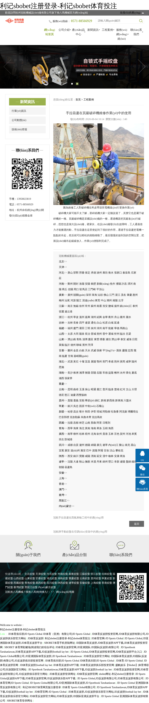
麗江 (99, 389)
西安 (70, 456)
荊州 (116, 361)
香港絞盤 (107, 582)
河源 (73, 300)
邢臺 (81, 272)
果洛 (99, 428)
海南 (93, 428)
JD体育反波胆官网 (87, 674)
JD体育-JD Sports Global (129, 660)
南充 (127, 445)
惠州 (135, 295)
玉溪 (81, 389)
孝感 (110, 361)
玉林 (110, 433)
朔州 (99, 333)
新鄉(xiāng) (103, 283)
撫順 (87, 461)
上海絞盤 (96, 582)
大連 (75, 461)
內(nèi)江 (113, 445)
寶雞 (81, 456)
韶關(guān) (79, 295)
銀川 (70, 406)
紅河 (122, 389)
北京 (61, 261)
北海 (93, 433)
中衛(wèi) (90, 406)
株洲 (75, 372)
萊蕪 (61, 345)
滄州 (99, 272)
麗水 (128, 317)
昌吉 (75, 411)
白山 (99, 322)
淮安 (105, 306)
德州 (73, 345)
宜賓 (61, 450)
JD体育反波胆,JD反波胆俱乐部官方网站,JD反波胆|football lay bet (105, 691)
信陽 (70, 289)
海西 (110, 428)
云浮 (120, 300)
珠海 (94, 295)
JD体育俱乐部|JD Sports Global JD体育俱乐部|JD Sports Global (80, 660)
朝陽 (61, 467)
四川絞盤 (52, 582)
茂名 (123, 295)
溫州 (81, 317)
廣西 (61, 433)
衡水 (110, 272)
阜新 (116, 461)
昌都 (75, 422)
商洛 (122, 456)
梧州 (87, 433)
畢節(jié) (89, 400)
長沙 (70, 372)
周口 (76, 289)
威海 (129, 339)
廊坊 (105, 272)
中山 (103, 300)
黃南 (87, 428)
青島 (79, 339)
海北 (81, 428)
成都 (70, 445)
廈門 (75, 328)
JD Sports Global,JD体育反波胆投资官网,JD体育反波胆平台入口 (106, 651)
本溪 (93, 461)
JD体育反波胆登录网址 (62, 674)
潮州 (109, 300)
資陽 (94, 450)
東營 (96, 339)
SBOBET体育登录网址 (20, 700)
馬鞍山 (124, 328)
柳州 (75, 433)
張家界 (68, 378)
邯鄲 (75, 272)
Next (141, 66)
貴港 (105, 433)
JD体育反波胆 (36, 638)
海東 (75, 428)
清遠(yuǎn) (88, 300)
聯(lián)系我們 (136, 32)
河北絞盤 (51, 574)
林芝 (81, 422)
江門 (111, 295)
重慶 (61, 383)
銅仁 (97, 400)
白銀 (81, 350)
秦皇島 (126, 272)
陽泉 (81, 333)
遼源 (87, 322)
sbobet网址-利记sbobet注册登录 (116, 674)
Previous (7, 66)
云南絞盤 (85, 578)
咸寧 (128, 361)
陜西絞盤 (63, 582)
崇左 (61, 439)
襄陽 (93, 361)
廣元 (99, 445)
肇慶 (129, 295)
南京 (70, 306)
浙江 (61, 317)
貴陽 (70, 400)
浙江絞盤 (96, 574)
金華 (105, 317)
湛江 (117, 295)
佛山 (106, 295)
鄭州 (70, 283)
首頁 (78, 99)
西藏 (61, 422)
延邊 (116, 322)
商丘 (64, 289)
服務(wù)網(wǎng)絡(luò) (121, 34)
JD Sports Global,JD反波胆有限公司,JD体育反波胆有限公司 (110, 678)
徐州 (81, 306)
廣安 (67, 450)
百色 (116, 433)
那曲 (93, 422)
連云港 (68, 311)
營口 (110, 461)
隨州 (134, 361)
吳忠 (75, 406)
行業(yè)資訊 (19, 111)
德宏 (61, 395)
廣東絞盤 (73, 574)
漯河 (130, 283)
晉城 (93, 333)
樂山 (121, 445)
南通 (99, 306)
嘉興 (87, 317)
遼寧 (61, 461)
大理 (134, 389)
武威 (93, 350)
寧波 (75, 317)
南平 (105, 328)
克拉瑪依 (97, 417)
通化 (93, 322)
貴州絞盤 (96, 578)
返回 (136, 524)
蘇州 (93, 306)
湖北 (61, 361)
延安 (99, 456)
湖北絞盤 (52, 578)
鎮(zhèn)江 (126, 306)
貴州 (61, 400)
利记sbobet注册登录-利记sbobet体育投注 (58, 6)
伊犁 (93, 411)
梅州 (61, 300)
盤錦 (128, 461)
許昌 (124, 283)
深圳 (88, 295)
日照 (134, 339)
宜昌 (87, 361)
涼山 (112, 450)
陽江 (78, 300)
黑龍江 (63, 500)
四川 (61, 445)
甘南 (70, 356)
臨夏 (64, 356)
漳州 (99, 328)
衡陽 (87, 372)
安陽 (87, 283)
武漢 (70, 361)
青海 (61, 428)
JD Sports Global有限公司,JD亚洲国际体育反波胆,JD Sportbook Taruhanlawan (73, 683)
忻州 (116, 333)
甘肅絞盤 (41, 578)
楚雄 (116, 389)
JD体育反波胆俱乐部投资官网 (97, 665)
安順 (81, 400)
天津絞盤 (41, 574)
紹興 (99, 317)
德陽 (87, 445)
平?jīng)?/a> (109, 350)
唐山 (70, 272)
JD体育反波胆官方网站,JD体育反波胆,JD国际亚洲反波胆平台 (65, 696)
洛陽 (81, 283)
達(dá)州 (75, 450)
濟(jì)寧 (115, 339)
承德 (93, 272)
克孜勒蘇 (75, 417)
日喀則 (106, 422)
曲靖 (75, 389)
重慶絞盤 (74, 578)
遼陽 (122, 461)
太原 (70, 333)
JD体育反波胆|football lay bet (36, 665)
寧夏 (61, 406)
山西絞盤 (19, 578)
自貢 (75, 445)
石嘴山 (100, 406)
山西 (61, 333)
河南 (61, 283)
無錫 (75, 306)
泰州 (135, 306)
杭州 (70, 317)
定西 (130, 350)
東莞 (97, 300)
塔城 (99, 411)
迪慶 (73, 395)
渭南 (93, 456)
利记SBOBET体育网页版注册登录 (42, 687)
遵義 (75, 400)
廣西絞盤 (41, 582)
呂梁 (128, 333)
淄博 (85, 339)
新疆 (61, 411)
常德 (105, 372)
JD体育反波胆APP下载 (66, 665)
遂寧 (105, 445)
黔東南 (119, 400)
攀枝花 (119, 450)
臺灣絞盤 (19, 587)
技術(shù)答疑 (19, 129)
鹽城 (110, 306)
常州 (87, 306)
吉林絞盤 (107, 574)
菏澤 (90, 345)
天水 (87, 350)
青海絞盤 (30, 582)
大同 (75, 333)
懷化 (128, 372)
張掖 (99, 350)
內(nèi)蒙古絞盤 (47, 587)
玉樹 (105, 428)
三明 (87, 328)
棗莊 (90, 339)
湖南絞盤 (63, 578)
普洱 (105, 389)
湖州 (93, 317)
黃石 (75, 361)
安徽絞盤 (85, 582)
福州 (70, 328)
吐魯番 (115, 411)
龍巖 (110, 328)
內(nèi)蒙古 (65, 506)
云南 (61, 389)
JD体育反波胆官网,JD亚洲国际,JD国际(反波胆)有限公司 (88, 647)
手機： (13, 199)
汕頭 (100, 295)
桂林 (81, 433)
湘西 (61, 378)
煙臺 (102, 339)
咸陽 (87, 456)
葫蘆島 (68, 467)
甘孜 (106, 450)
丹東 (99, 461)
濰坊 (108, 339)
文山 (128, 389)
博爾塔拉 (133, 411)
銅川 (75, 456)
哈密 (70, 411)
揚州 (116, 306)
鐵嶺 (134, 461)
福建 (61, 328)
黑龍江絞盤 (31, 587)
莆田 (81, 328)
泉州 (93, 328)
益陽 (110, 372)
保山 (87, 389)
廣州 (70, 295)
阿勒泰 (106, 411)
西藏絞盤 (19, 582)
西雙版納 (81, 395)
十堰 (81, 361)
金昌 (75, 350)
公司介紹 (64, 29)
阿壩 (100, 450)
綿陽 (93, 445)
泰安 (123, 339)
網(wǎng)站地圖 (65, 592)
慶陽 (124, 350)
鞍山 (81, 461)
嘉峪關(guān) (81, 356)
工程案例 (107, 29)
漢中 (105, 456)
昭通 (93, 389)
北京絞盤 (29, 574)
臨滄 (110, 389)
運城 (110, 333)
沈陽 (70, 461)
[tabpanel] (74, 67)
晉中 (105, 333)
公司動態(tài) (19, 120)
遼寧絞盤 (74, 582)
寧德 (116, 328)
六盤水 (127, 400)
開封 (75, 283)
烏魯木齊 (86, 417)
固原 (81, 406)
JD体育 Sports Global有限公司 (79, 687)
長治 (87, 333)
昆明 (70, 389)
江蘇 (61, 306)
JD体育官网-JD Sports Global (107, 638)
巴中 (88, 450)
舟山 (116, 317)
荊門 (105, 361)
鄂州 (99, 361)
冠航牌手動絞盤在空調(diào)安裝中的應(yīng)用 (80, 531)
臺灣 (61, 495)
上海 (61, 478)
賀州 (122, 433)
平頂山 (100, 289)
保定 (87, 272)
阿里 (99, 422)
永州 (122, 372)
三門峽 (92, 289)
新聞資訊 (92, 29)
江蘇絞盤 (85, 574)
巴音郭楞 (64, 417)
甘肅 (61, 350)
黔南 (103, 400)
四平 (81, 322)
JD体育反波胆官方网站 (97, 656)
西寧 (70, 428)
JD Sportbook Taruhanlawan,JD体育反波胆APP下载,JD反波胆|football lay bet (70, 669)
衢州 (110, 317)
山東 (61, 339)
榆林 (110, 456)
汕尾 (67, 300)
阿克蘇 (123, 411)
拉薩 (70, 422)
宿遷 (61, 311)
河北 (61, 272)
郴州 (116, 372)
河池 (128, 433)
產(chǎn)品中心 (78, 32)
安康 (116, 456)
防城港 (68, 439)
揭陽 (115, 300)
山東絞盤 (30, 578)
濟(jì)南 (72, 339)
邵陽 (93, 372)
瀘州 (81, 445)
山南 (87, 422)
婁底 (134, 372)
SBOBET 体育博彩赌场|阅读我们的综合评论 (29, 647)
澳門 (61, 489)
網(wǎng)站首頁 (49, 32)
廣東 (61, 295)
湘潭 (81, 372)
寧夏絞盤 (107, 578)
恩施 (61, 367)
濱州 (84, 345)
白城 (110, 322)
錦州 (105, 461)
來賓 (134, 433)
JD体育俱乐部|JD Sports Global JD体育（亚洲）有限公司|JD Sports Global (49, 634)
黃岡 (122, 361)
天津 (61, 267)
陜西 (61, 456)
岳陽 (99, 372)
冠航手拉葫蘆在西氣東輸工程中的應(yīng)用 (78, 517)
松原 (105, 322)
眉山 (133, 445)
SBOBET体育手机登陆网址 (59, 642)
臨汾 (122, 333)
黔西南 (111, 400)
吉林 (61, 322)
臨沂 (67, 345)
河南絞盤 (63, 574)
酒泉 (118, 350)
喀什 (81, 411)
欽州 (99, 433)
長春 (75, 322)
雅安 (83, 450)
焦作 (112, 283)
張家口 (118, 272)
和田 (87, 411)
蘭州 (70, 350)
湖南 (61, 372)
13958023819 (24, 199)
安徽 (61, 472)
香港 (61, 484)
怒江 (67, 395)
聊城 (78, 345)
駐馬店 (83, 289)
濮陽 (118, 283)
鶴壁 (93, 283)
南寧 (70, 433)
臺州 (122, 317)
